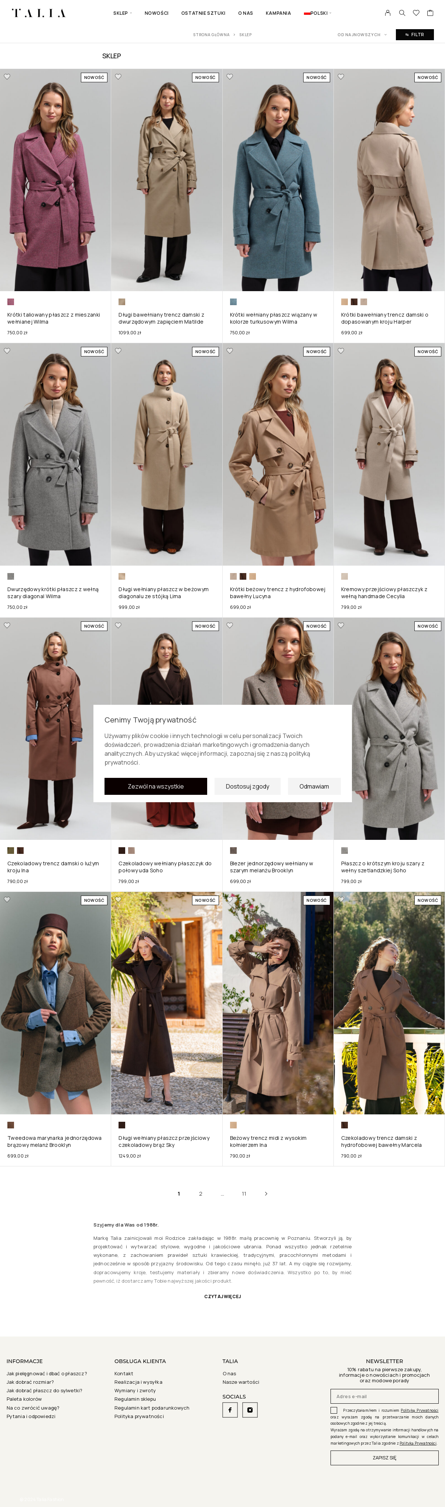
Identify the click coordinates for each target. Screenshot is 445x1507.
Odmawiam (314, 788)
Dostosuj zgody (247, 788)
